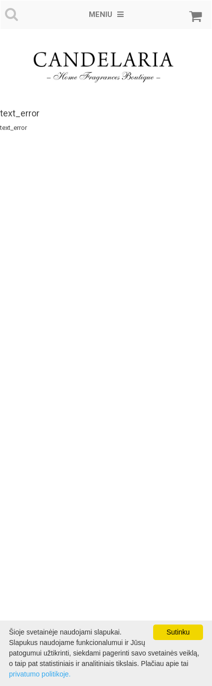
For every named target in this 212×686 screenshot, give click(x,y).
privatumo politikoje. (40, 674)
